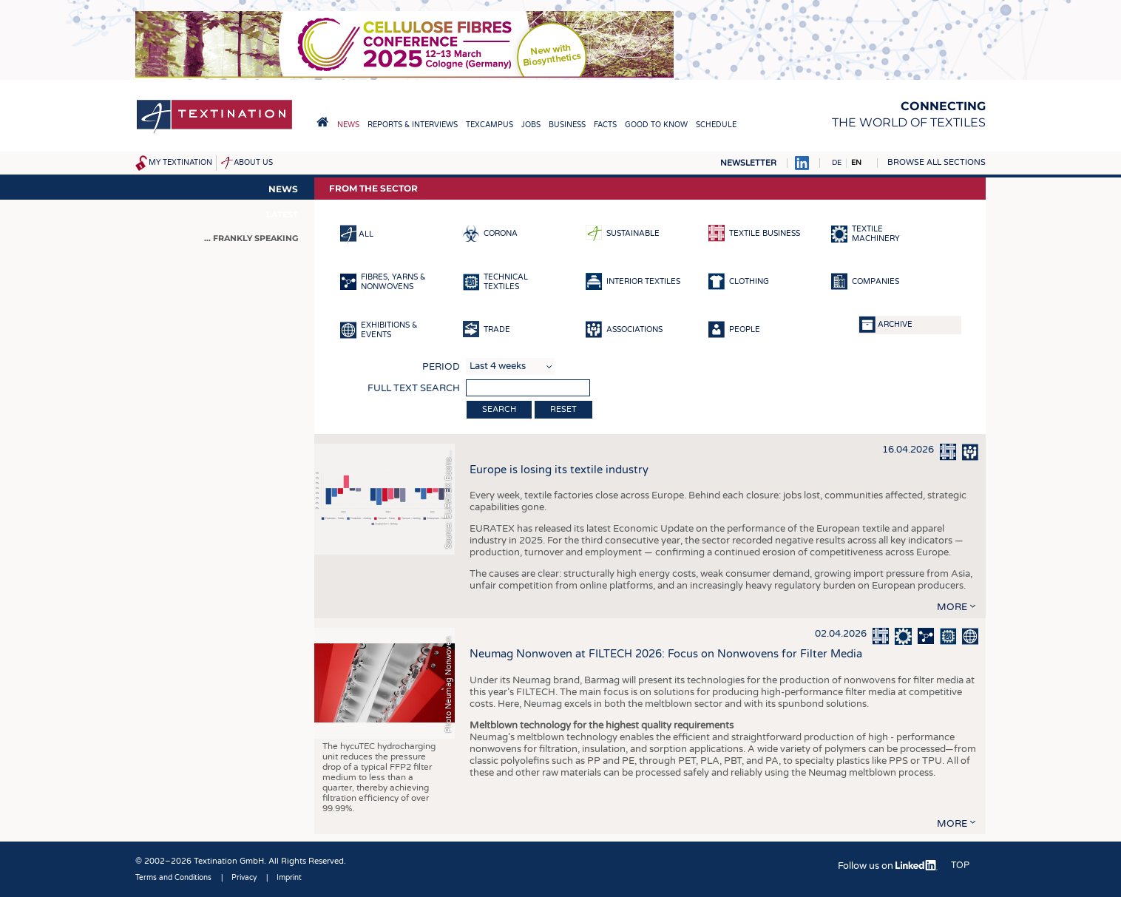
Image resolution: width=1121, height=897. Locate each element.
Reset (563, 409)
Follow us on (888, 866)
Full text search (414, 388)
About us (253, 162)
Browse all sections (936, 162)
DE (836, 162)
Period (441, 367)
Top (960, 865)
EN (856, 162)
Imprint (289, 877)
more (952, 607)
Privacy (244, 877)
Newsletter (748, 163)
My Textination (180, 162)
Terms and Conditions (173, 877)
